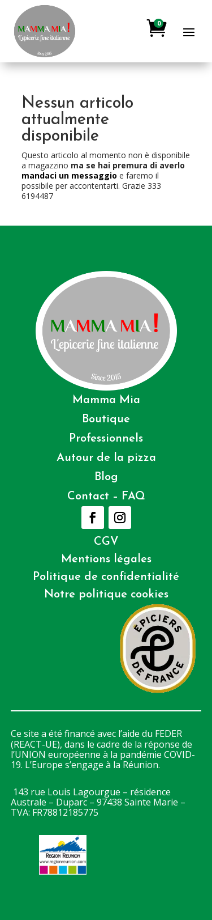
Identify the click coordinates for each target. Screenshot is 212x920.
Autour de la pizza (106, 458)
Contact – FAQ (106, 496)
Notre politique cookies (106, 594)
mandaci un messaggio (69, 175)
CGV (106, 542)
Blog (106, 477)
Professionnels (106, 438)
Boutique (106, 419)
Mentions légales (106, 559)
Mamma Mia (106, 400)
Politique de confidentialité (106, 577)
